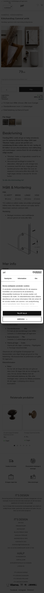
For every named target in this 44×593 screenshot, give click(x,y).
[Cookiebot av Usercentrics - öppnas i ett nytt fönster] (31, 272)
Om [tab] (36, 278)
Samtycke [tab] (8, 278)
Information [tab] (22, 278)
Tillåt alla (22, 313)
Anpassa (22, 319)
